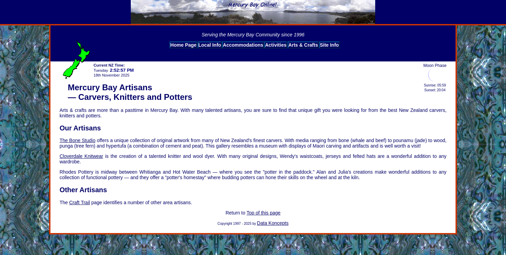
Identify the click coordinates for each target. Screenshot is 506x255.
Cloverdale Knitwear (81, 156)
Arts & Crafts (303, 45)
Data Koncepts (273, 223)
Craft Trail (79, 202)
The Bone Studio (77, 140)
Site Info (329, 45)
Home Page (183, 45)
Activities (275, 45)
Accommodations (243, 45)
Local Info (209, 45)
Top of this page (263, 213)
